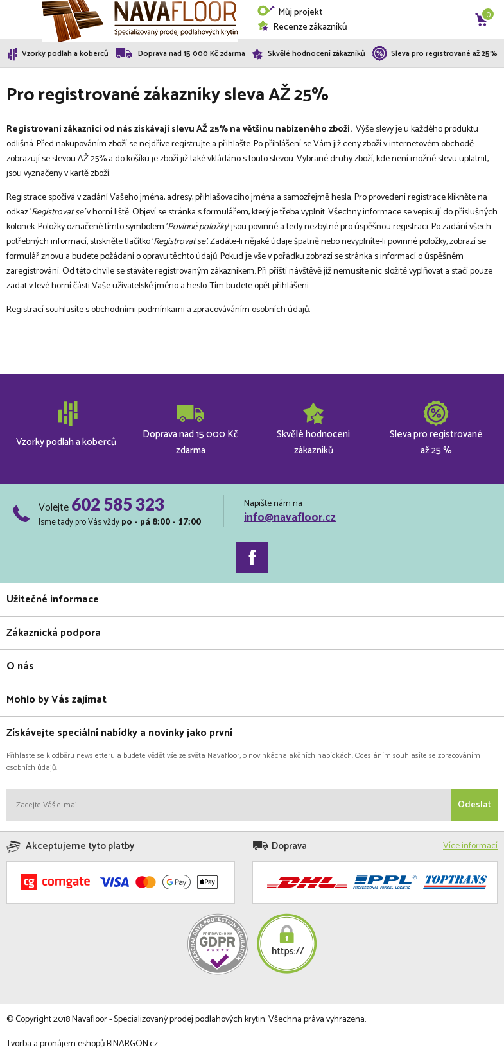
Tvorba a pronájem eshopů (55, 1044)
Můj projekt (289, 12)
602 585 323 (117, 504)
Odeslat (474, 805)
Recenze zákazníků (302, 27)
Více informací (470, 846)
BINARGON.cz (132, 1044)
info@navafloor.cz (290, 518)
